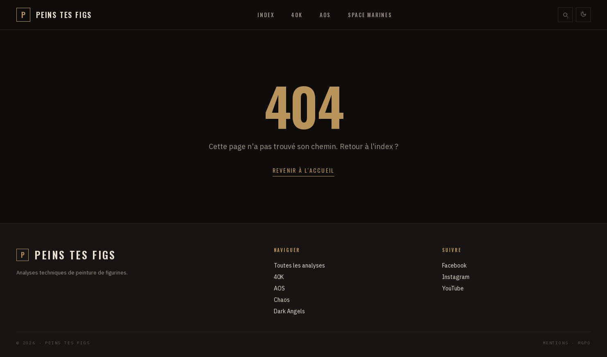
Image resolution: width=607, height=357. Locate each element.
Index (265, 15)
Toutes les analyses (299, 265)
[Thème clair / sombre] (583, 14)
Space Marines (370, 15)
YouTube (453, 288)
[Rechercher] (565, 14)
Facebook (454, 265)
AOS (325, 15)
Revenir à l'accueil (304, 170)
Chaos (282, 299)
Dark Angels (289, 311)
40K (296, 15)
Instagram (455, 277)
